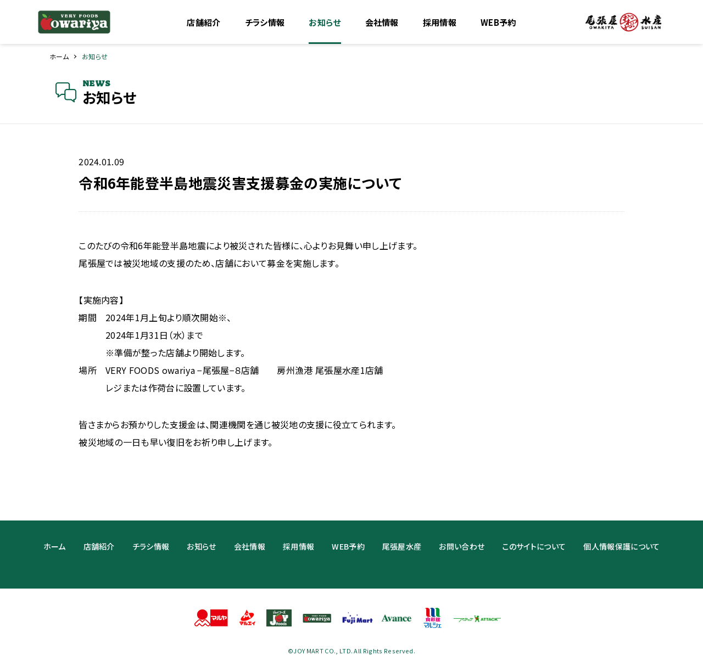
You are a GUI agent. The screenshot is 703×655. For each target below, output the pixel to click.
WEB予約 (498, 22)
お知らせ (325, 22)
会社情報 (382, 22)
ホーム (59, 56)
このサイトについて (534, 546)
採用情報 (439, 22)
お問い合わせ (461, 546)
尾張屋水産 (402, 546)
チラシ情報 (265, 22)
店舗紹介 (203, 22)
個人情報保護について (621, 546)
